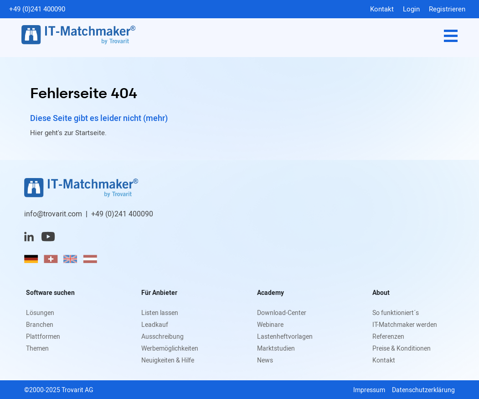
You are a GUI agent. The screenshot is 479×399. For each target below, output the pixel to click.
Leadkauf (154, 324)
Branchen (39, 324)
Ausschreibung (162, 336)
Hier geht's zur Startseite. (68, 132)
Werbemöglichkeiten (169, 348)
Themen (37, 348)
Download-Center (281, 312)
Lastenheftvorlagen (285, 336)
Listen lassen (159, 312)
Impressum (369, 389)
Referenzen (388, 336)
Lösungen (40, 312)
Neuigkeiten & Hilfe (167, 360)
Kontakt (382, 8)
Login (411, 8)
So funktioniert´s (395, 312)
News (265, 360)
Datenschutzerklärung (423, 389)
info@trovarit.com (53, 214)
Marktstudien (276, 348)
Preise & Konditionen (401, 348)
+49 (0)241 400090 (37, 8)
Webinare (270, 324)
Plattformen (43, 336)
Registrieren (447, 8)
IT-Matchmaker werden (404, 324)
